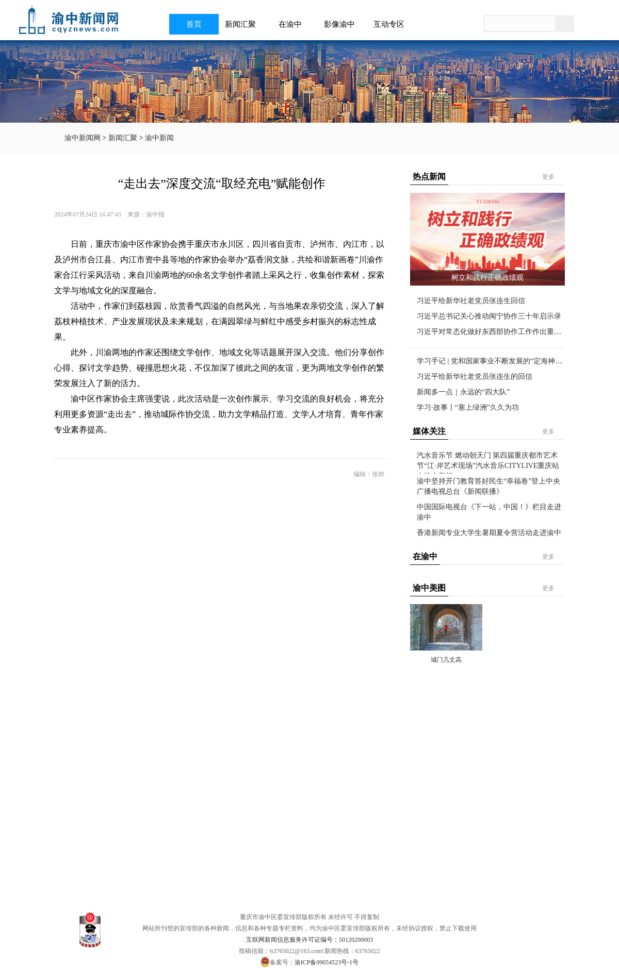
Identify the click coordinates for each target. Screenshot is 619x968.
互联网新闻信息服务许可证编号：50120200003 (309, 939)
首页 (194, 24)
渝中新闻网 (82, 138)
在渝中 (293, 24)
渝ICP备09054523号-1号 (327, 962)
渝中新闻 (159, 138)
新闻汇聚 (243, 24)
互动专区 (392, 24)
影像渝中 (342, 24)
